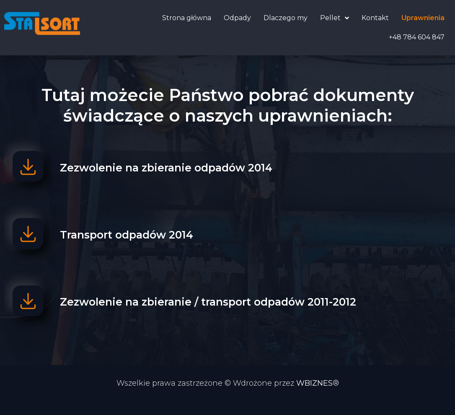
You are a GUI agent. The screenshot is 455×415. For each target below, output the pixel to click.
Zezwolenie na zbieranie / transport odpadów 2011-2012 (213, 313)
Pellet (334, 18)
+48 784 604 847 (417, 37)
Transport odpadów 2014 (131, 241)
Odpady (237, 18)
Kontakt (375, 18)
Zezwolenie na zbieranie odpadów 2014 (171, 169)
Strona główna (186, 18)
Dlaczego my (286, 18)
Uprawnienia (423, 18)
